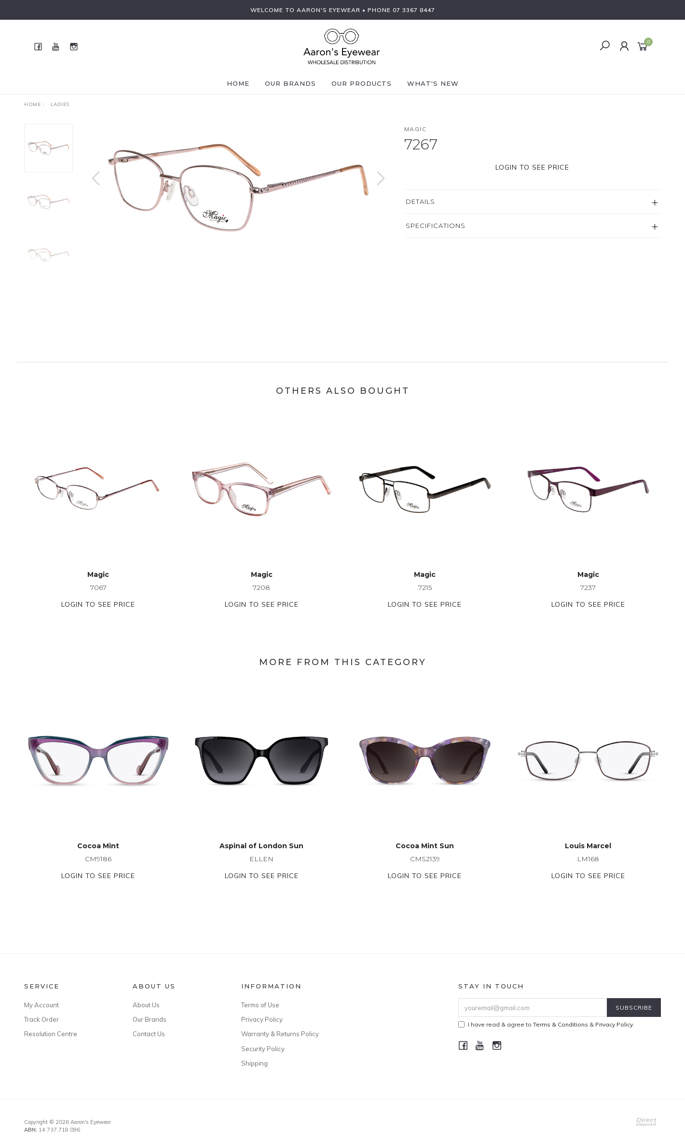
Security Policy (263, 1049)
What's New (433, 83)
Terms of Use (260, 1005)
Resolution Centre (50, 1034)
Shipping (254, 1063)
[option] (238, 188)
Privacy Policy (262, 1019)
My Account (41, 1005)
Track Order (41, 1019)
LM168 (588, 868)
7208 (261, 596)
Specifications (436, 225)
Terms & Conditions (560, 1024)
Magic (415, 129)
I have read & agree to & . (546, 1024)
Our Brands (290, 83)
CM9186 (98, 868)
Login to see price (532, 167)
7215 (425, 596)
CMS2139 (425, 868)
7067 (98, 596)
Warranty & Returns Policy (280, 1034)
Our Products (361, 83)
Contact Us (149, 1034)
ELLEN (261, 868)
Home (238, 83)
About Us (146, 1005)
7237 (588, 596)
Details (420, 201)
